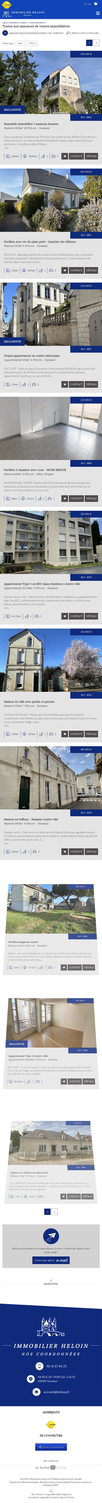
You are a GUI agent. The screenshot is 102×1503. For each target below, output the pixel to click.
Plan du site (15, 1482)
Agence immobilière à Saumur (15, 23)
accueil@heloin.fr (56, 1392)
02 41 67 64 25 (57, 1366)
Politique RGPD (50, 1485)
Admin (66, 1482)
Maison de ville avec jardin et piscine (36, 724)
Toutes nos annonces (80, 1482)
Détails (91, 156)
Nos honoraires (47, 1482)
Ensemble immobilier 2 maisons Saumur (31, 124)
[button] (82, 33)
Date (20, 43)
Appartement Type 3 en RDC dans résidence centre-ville (45, 605)
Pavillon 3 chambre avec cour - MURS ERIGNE (39, 485)
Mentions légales (30, 1482)
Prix (32, 43)
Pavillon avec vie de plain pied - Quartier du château (40, 243)
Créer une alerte (51, 1260)
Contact (76, 156)
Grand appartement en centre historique (33, 359)
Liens (59, 1482)
